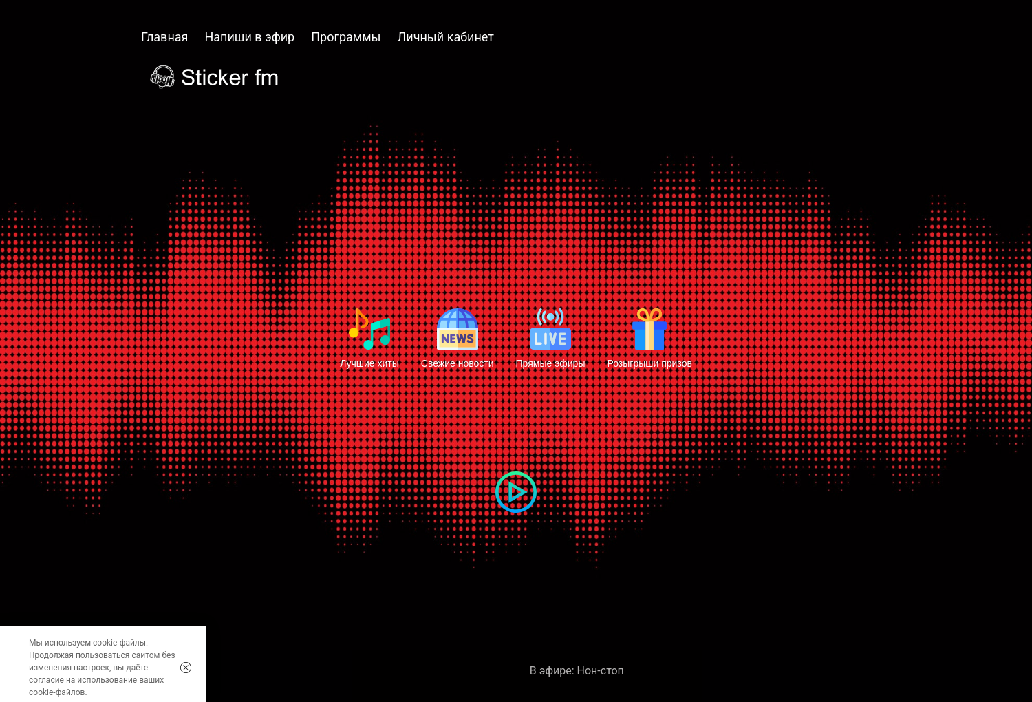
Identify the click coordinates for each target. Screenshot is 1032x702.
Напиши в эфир (249, 37)
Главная (164, 37)
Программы (345, 37)
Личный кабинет (446, 37)
